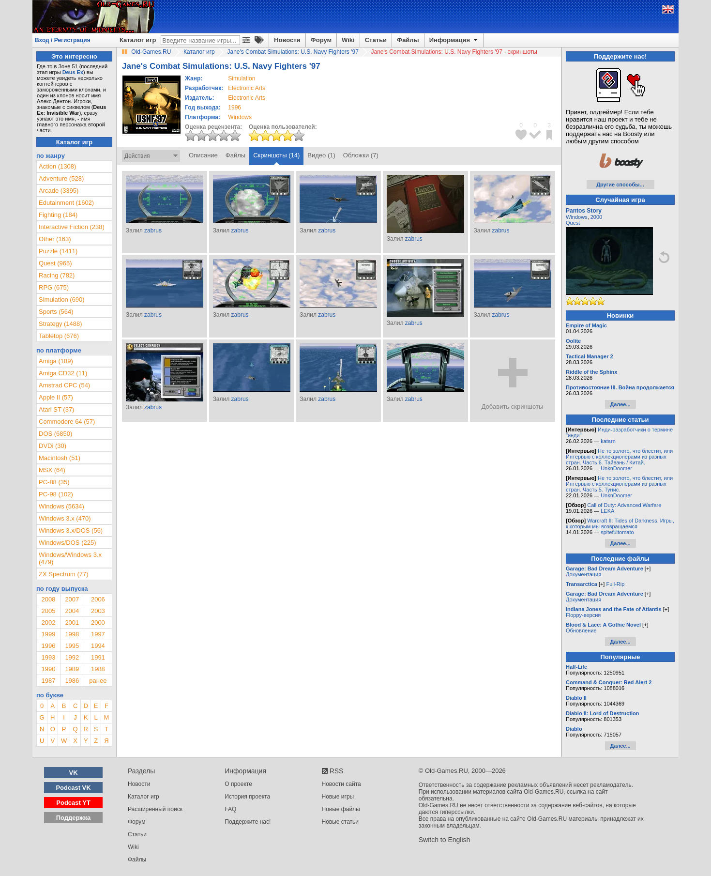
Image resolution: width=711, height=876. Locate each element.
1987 (48, 680)
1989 (72, 669)
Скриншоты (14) (276, 155)
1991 (98, 657)
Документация (583, 574)
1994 (98, 645)
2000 (98, 622)
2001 (72, 622)
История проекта (247, 796)
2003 (98, 611)
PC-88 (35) (54, 482)
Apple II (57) (56, 397)
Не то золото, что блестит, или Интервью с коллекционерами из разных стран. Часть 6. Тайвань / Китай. (619, 456)
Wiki (348, 40)
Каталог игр (138, 40)
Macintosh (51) (59, 457)
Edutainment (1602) (66, 202)
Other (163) (55, 239)
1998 (72, 634)
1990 (48, 669)
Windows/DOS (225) (67, 542)
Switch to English (444, 840)
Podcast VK (73, 787)
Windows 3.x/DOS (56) (71, 530)
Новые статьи (340, 821)
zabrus (153, 230)
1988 (98, 669)
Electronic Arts (246, 88)
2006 (98, 599)
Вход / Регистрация (63, 40)
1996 (234, 107)
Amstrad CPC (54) (64, 385)
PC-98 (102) (56, 494)
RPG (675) (54, 287)
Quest (573, 223)
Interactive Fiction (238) (72, 227)
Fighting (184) (58, 214)
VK (73, 772)
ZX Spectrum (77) (64, 574)
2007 (72, 599)
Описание (203, 155)
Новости (287, 40)
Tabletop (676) (59, 335)
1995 (72, 645)
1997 (98, 634)
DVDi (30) (52, 445)
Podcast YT (73, 802)
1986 (72, 680)
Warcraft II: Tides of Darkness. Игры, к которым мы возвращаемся (620, 523)
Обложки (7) (360, 155)
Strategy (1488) (60, 323)
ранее (97, 680)
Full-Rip (615, 584)
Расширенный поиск (155, 809)
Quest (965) (55, 263)
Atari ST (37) (56, 409)
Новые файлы (341, 809)
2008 (48, 599)
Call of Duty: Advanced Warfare (624, 505)
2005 (48, 611)
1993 (48, 657)
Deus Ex (72, 72)
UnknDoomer (616, 468)
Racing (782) (57, 275)
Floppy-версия (583, 615)
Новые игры (338, 796)
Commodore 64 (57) (67, 421)
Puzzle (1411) (58, 251)
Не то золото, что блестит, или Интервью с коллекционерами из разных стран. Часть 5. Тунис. (619, 483)
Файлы (408, 40)
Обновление (581, 630)
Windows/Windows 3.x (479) (70, 558)
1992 (72, 657)
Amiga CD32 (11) (63, 373)
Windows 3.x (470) (65, 518)
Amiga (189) (56, 361)
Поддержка (73, 817)
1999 (48, 634)
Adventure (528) (61, 178)
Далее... (620, 404)
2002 (48, 622)
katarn (608, 441)
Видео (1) (321, 155)
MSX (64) (52, 470)
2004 (72, 611)
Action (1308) (57, 166)
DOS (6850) (55, 433)
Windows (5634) (61, 506)
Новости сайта (341, 784)
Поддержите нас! (248, 821)
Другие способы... (620, 184)
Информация (454, 40)
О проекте (238, 784)
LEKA (607, 511)
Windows (577, 217)
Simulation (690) (62, 299)
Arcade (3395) (58, 190)
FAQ (230, 809)
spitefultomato (617, 532)
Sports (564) (56, 311)
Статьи (376, 40)
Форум (321, 40)
